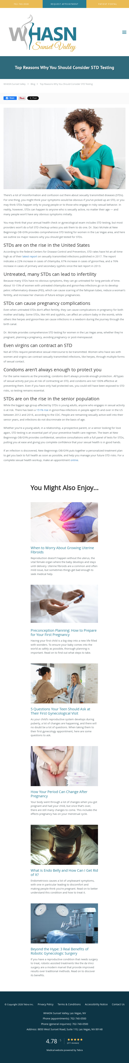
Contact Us (118, 1004)
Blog (33, 84)
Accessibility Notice (96, 1004)
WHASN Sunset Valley (15, 84)
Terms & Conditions (69, 1004)
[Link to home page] (60, 32)
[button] (65, 4)
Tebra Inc (28, 1004)
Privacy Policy (45, 1004)
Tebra (80, 1050)
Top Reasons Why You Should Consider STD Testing (66, 84)
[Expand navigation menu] (124, 32)
